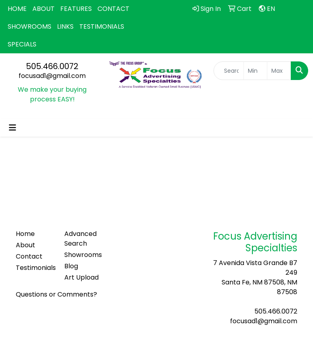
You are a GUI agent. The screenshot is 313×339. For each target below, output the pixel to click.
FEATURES (76, 8)
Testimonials (35, 267)
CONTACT (113, 8)
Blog (71, 266)
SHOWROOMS (29, 26)
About (25, 245)
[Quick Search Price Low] (255, 70)
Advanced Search (80, 238)
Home (25, 233)
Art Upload (81, 277)
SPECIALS (22, 44)
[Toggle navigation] (12, 127)
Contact (29, 256)
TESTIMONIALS (101, 26)
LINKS (65, 26)
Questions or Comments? (56, 294)
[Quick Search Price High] (279, 70)
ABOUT (43, 8)
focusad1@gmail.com (52, 75)
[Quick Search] (229, 70)
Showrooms (83, 254)
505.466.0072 (52, 66)
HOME (17, 8)
